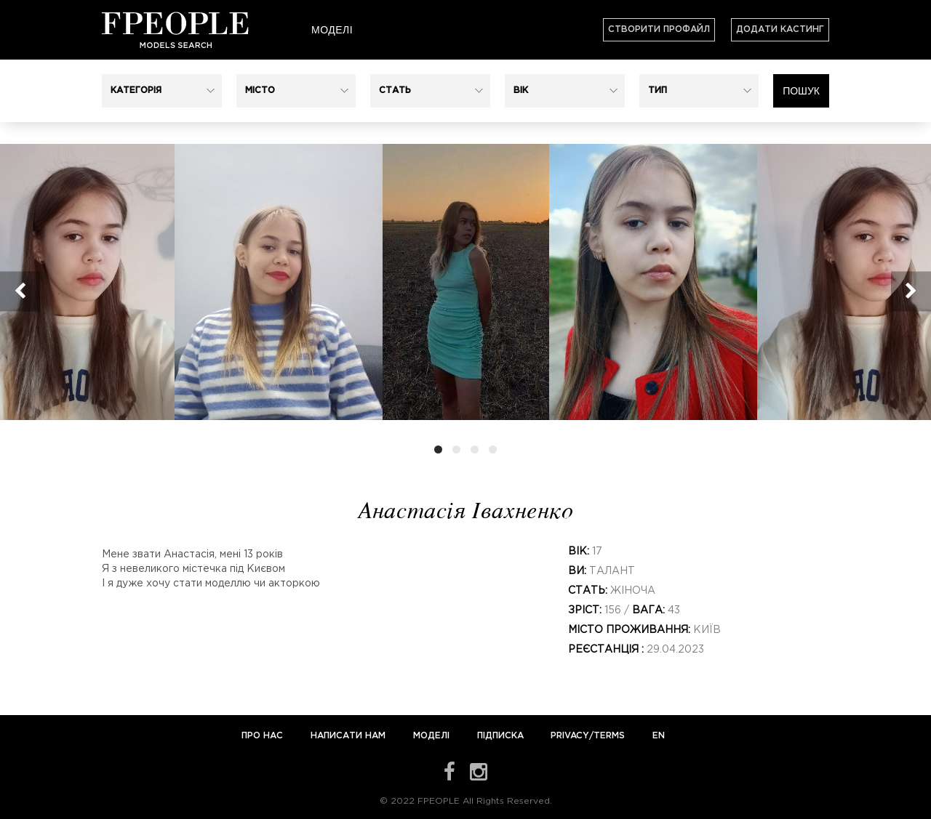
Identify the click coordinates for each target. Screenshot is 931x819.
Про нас (263, 736)
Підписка (500, 736)
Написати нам (349, 736)
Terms (609, 736)
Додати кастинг (780, 29)
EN (658, 736)
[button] (162, 91)
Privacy (570, 736)
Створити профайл (659, 29)
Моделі (332, 30)
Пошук (801, 91)
